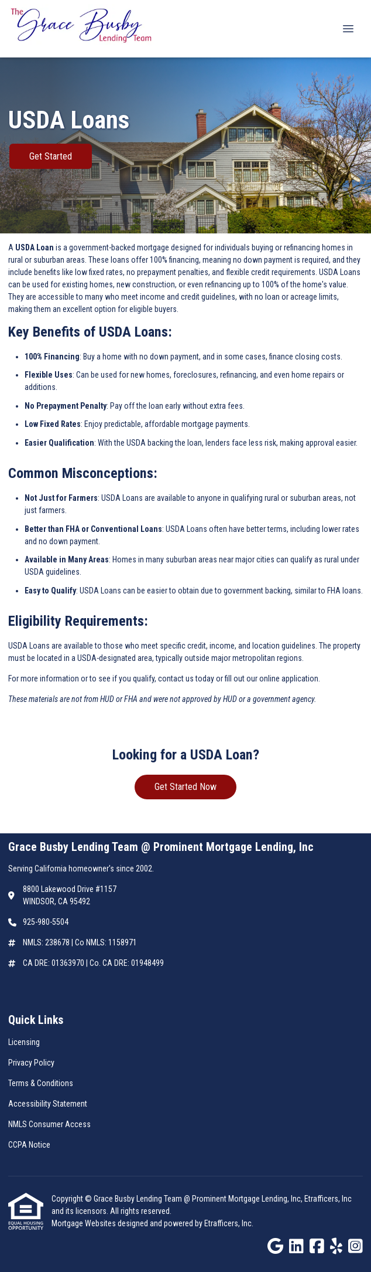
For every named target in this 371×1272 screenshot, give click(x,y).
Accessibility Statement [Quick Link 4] (47, 1103)
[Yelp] (336, 1247)
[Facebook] (317, 1247)
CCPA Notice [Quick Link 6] (29, 1144)
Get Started (50, 156)
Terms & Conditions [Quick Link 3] (40, 1083)
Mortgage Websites (84, 1223)
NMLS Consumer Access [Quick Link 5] (49, 1124)
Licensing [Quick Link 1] (24, 1042)
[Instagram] (355, 1247)
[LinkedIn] (296, 1247)
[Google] (275, 1247)
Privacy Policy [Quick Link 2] (31, 1062)
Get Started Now (185, 786)
